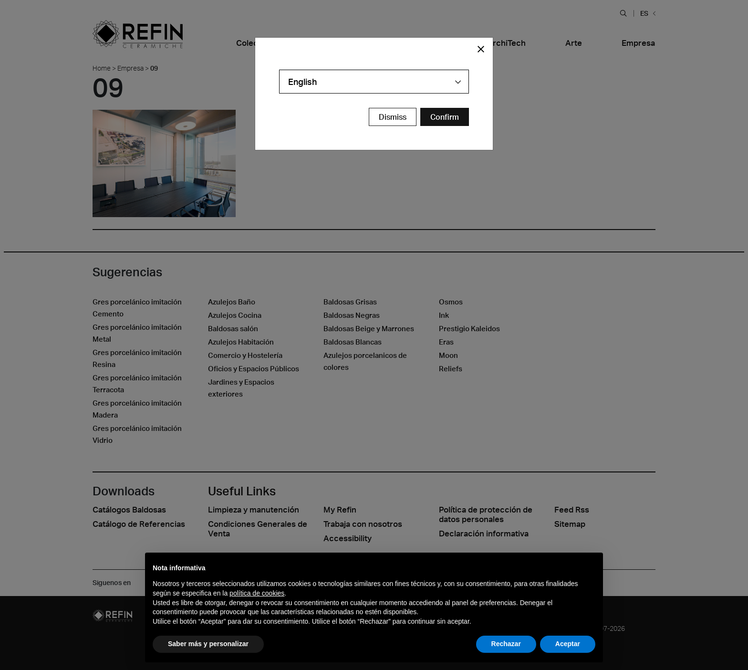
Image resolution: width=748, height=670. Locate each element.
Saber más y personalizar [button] (208, 644)
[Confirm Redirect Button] (444, 117)
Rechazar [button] (506, 644)
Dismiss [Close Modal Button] (392, 117)
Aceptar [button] (567, 644)
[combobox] (374, 82)
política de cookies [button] (256, 593)
